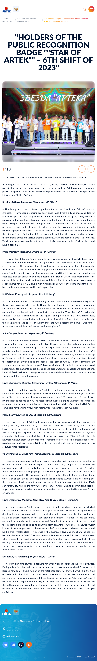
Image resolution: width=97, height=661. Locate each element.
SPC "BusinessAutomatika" (86, 657)
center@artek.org (13, 636)
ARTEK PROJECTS (7, 20)
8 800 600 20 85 (13, 628)
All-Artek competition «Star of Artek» (27, 20)
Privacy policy (40, 657)
